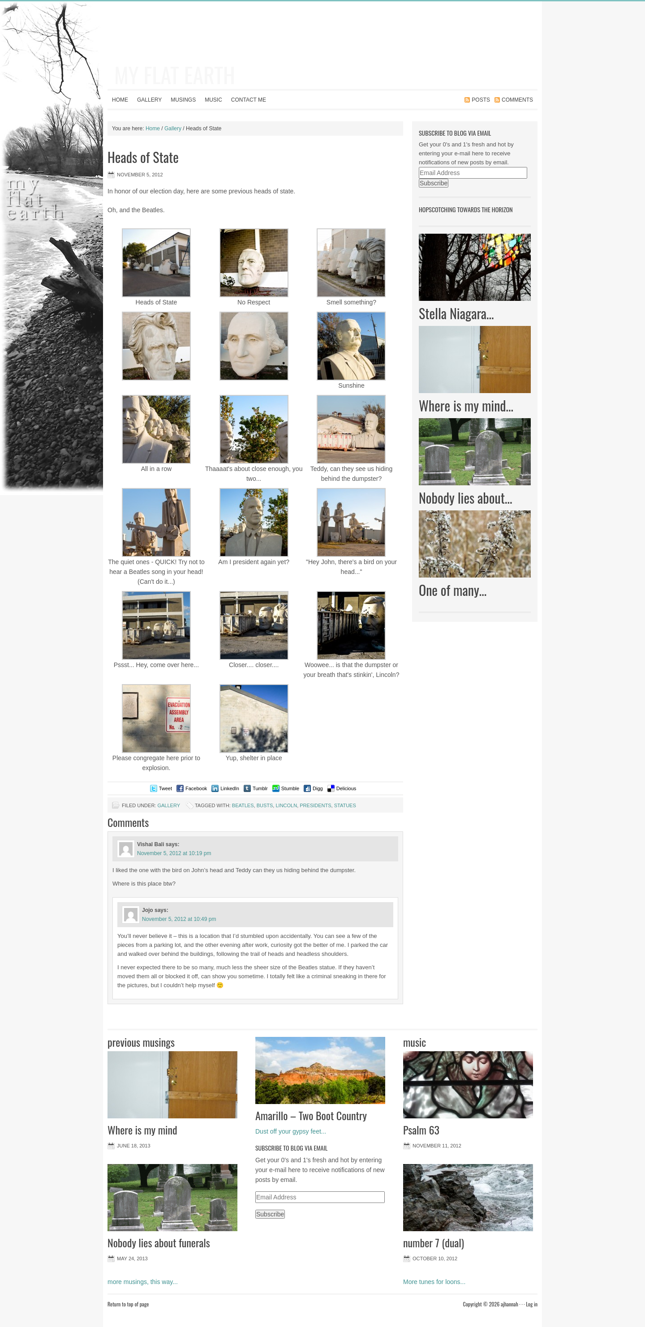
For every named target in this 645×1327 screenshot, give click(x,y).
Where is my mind (142, 1130)
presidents (315, 805)
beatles (243, 805)
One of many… (452, 590)
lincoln (286, 805)
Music (213, 100)
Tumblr (260, 788)
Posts (481, 100)
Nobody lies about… (465, 498)
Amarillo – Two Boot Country (311, 1115)
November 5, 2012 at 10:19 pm (174, 853)
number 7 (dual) (433, 1242)
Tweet (165, 788)
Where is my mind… (466, 405)
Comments (517, 100)
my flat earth (174, 74)
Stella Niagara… (456, 313)
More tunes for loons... (434, 1281)
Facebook (196, 788)
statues (345, 805)
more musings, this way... (143, 1281)
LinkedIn (229, 788)
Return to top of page (128, 1304)
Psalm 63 (421, 1130)
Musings (183, 100)
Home (120, 100)
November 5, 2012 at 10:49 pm (179, 919)
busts (265, 805)
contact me (248, 100)
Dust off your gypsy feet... (290, 1131)
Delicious (346, 788)
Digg (318, 788)
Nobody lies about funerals (159, 1242)
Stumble (290, 788)
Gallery (149, 100)
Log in (532, 1304)
